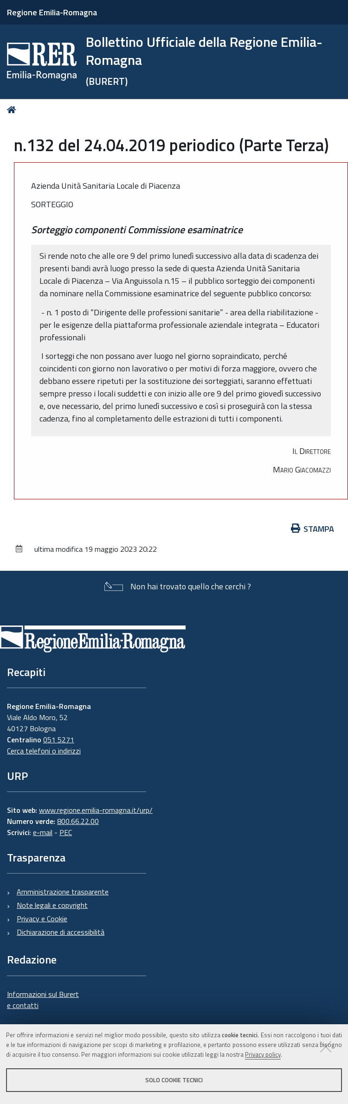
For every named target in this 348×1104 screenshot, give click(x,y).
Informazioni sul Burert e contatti (43, 1000)
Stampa (313, 529)
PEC (65, 832)
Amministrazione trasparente (63, 891)
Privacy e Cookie (42, 918)
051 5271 (58, 739)
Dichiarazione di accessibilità (60, 932)
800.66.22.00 (78, 821)
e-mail (42, 832)
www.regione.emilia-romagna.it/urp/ (96, 810)
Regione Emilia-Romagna (52, 12)
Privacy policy (263, 1054)
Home (13, 110)
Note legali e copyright (52, 905)
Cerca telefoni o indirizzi (44, 750)
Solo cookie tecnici (174, 1080)
